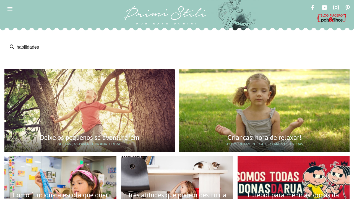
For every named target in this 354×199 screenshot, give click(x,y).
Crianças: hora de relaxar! (264, 137)
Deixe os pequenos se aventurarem (89, 137)
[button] (10, 8)
